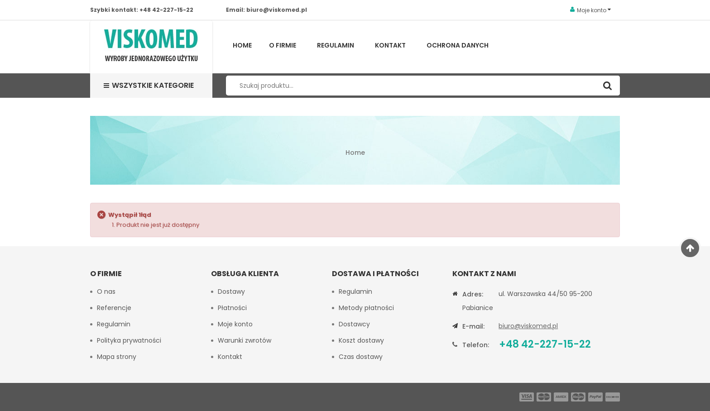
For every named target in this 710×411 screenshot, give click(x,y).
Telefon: (475, 344)
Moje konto (235, 324)
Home (242, 45)
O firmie (282, 45)
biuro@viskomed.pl (276, 10)
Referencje (114, 307)
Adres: (472, 294)
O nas (106, 291)
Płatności (232, 307)
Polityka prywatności (129, 340)
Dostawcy (354, 324)
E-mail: (473, 326)
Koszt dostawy (361, 340)
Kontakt (390, 45)
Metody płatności (366, 307)
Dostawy (231, 291)
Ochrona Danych (458, 45)
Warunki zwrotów (244, 340)
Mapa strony (116, 356)
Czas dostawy (361, 356)
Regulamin (335, 45)
